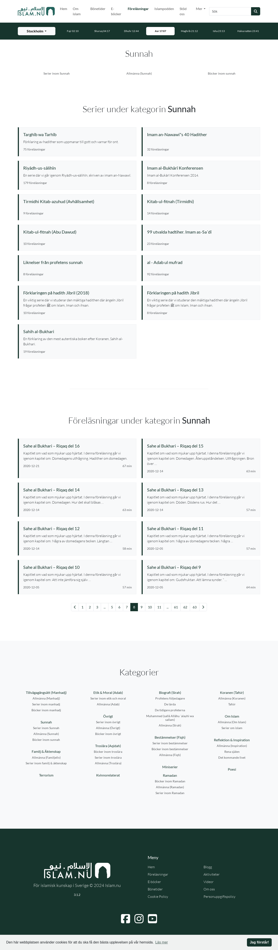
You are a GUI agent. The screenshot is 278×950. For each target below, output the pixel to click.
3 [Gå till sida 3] (97, 607)
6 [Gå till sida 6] (119, 607)
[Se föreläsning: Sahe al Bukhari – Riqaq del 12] (77, 528)
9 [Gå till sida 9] (141, 607)
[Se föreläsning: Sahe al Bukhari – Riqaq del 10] (77, 567)
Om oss (209, 889)
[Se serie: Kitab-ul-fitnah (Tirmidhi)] (201, 201)
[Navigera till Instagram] (139, 918)
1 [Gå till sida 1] (82, 607)
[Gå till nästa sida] (203, 607)
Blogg (208, 867)
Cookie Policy (158, 896)
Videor (208, 882)
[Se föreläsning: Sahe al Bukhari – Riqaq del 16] (77, 445)
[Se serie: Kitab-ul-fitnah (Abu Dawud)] (77, 231)
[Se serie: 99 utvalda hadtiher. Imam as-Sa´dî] (201, 231)
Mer (199, 9)
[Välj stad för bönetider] (36, 31)
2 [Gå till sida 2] (90, 607)
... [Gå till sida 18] (168, 607)
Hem (63, 9)
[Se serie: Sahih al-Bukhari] (77, 331)
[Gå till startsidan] (36, 11)
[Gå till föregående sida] (75, 607)
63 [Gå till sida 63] (195, 607)
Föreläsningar (139, 8)
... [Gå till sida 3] (105, 607)
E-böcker (116, 11)
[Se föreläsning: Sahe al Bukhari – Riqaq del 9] (201, 567)
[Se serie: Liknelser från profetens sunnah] (77, 262)
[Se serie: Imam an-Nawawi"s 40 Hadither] (201, 134)
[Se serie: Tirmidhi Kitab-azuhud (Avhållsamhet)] (77, 201)
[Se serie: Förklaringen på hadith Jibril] (201, 292)
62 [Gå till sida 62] (185, 607)
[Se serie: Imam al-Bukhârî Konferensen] (201, 167)
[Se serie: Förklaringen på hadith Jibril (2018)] (77, 292)
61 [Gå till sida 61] (176, 607)
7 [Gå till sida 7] (127, 607)
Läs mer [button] (161, 942)
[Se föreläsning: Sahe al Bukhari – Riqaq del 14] (77, 489)
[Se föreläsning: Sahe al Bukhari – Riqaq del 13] (201, 489)
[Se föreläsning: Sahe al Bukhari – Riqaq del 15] (201, 445)
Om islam (77, 11)
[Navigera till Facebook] (125, 918)
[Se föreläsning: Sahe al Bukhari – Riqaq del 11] (201, 528)
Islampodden (164, 9)
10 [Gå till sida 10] (150, 607)
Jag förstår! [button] (259, 942)
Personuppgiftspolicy (219, 896)
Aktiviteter (212, 874)
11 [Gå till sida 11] (159, 607)
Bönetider (97, 9)
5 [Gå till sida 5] (112, 607)
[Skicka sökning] (255, 11)
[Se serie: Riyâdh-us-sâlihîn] (77, 167)
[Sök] (230, 11)
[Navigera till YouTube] (152, 918)
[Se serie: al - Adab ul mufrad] (201, 262)
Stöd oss (183, 11)
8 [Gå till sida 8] (134, 607)
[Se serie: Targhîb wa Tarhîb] (77, 134)
